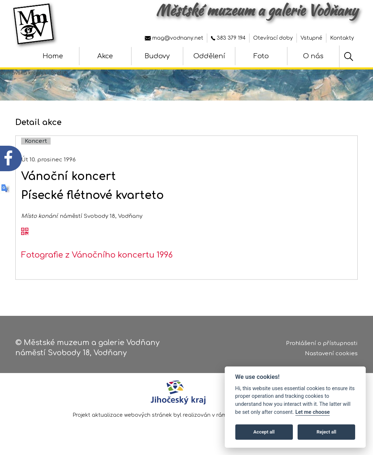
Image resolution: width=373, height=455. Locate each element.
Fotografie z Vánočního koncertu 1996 (97, 263)
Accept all (264, 432)
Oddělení (209, 56)
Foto (261, 56)
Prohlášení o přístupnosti (322, 345)
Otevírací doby (273, 38)
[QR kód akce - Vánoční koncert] (24, 240)
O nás (313, 56)
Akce (105, 56)
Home (53, 56)
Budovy (157, 56)
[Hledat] (348, 56)
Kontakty (342, 38)
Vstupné (311, 38)
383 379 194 (228, 38)
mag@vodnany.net (174, 38)
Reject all (326, 432)
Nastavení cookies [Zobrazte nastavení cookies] (331, 356)
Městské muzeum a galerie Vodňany (257, 10)
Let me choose (312, 412)
